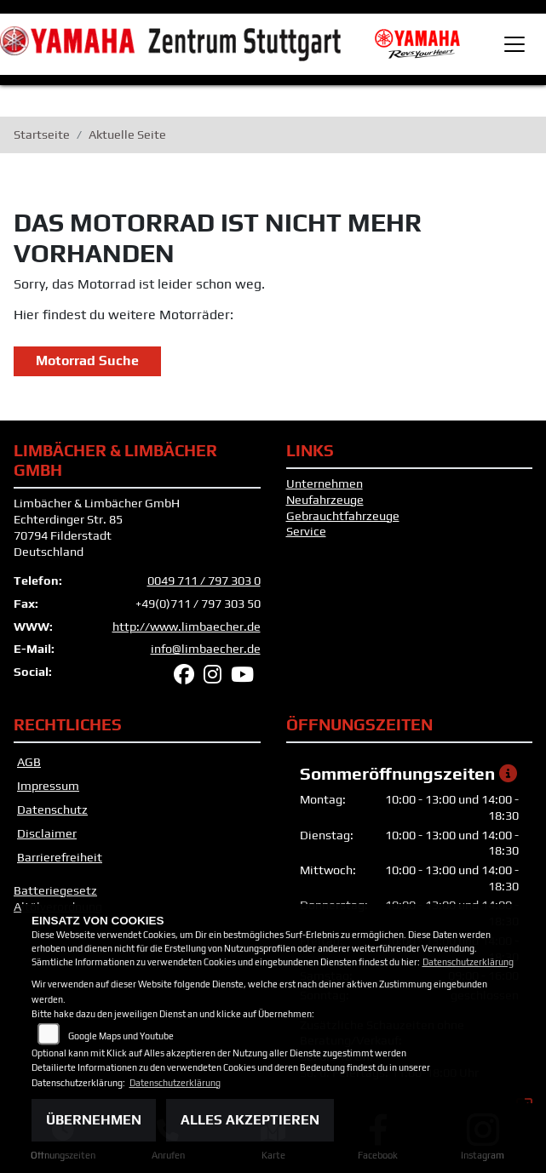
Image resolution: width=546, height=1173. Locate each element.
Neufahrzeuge (325, 499)
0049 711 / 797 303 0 (204, 580)
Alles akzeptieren (250, 1120)
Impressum (48, 785)
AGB (29, 762)
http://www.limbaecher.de (186, 626)
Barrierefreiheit (59, 857)
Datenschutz (52, 809)
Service (306, 531)
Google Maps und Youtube (121, 1036)
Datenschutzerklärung (468, 962)
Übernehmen (93, 1120)
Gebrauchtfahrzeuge (342, 516)
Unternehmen (324, 483)
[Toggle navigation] (514, 44)
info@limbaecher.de (206, 648)
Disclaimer (47, 833)
